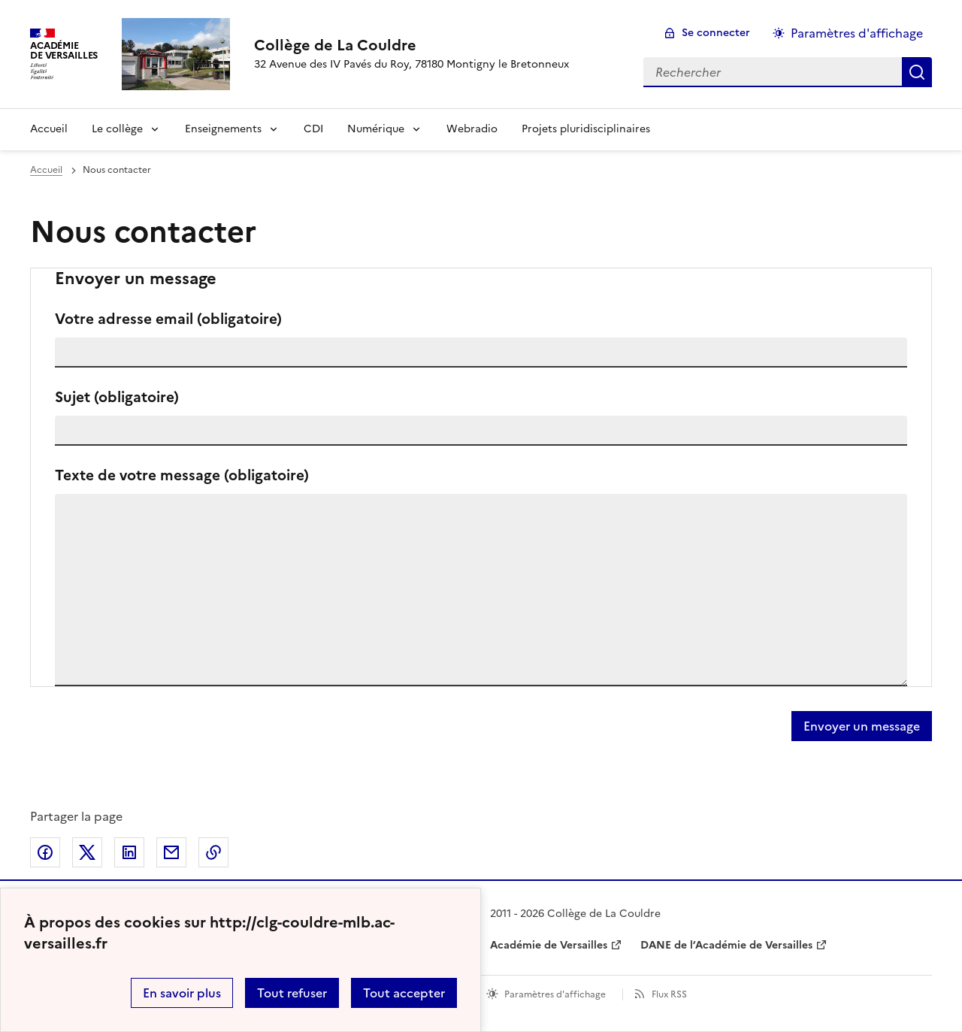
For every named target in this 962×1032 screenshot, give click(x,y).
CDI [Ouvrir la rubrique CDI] (313, 129)
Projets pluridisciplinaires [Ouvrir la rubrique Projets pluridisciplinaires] (586, 129)
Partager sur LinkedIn (129, 852)
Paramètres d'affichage (555, 994)
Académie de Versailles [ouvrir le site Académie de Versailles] (548, 945)
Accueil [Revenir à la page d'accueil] (49, 129)
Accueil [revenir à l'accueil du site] (46, 170)
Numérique (375, 129)
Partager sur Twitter (87, 852)
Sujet (117, 397)
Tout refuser (292, 993)
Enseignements (223, 129)
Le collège (117, 129)
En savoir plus (182, 993)
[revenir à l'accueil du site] (411, 45)
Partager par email (171, 852)
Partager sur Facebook (45, 852)
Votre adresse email (168, 319)
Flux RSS (669, 994)
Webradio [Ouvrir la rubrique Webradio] (472, 129)
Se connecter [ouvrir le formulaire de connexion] (716, 33)
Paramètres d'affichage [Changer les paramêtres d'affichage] (857, 33)
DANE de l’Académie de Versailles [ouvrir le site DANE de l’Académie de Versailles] (726, 945)
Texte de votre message (182, 475)
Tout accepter (404, 993)
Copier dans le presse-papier (213, 852)
